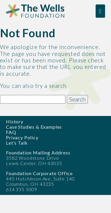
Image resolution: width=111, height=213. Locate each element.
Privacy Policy (22, 137)
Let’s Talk (17, 143)
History (14, 121)
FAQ (11, 132)
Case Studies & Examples (34, 127)
